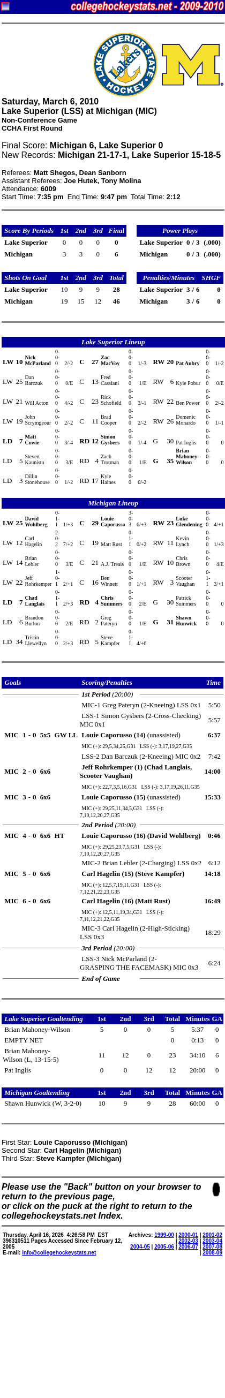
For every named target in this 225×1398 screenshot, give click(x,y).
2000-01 (188, 1235)
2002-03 (188, 1241)
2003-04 (212, 1241)
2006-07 (188, 1247)
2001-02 (212, 1235)
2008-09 (212, 1253)
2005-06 (164, 1247)
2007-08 (212, 1247)
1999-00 (164, 1235)
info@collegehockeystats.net (59, 1253)
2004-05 (140, 1247)
